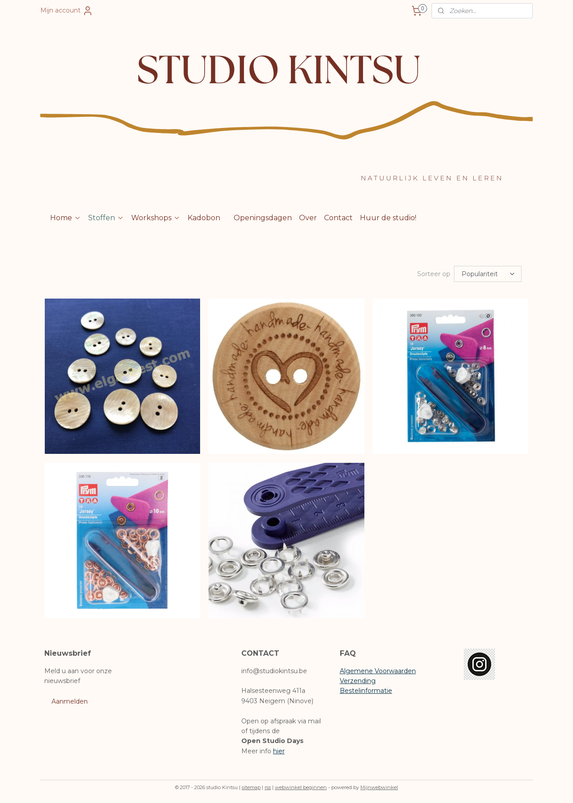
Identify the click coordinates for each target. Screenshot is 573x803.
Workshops (155, 218)
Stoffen (106, 218)
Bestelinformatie (366, 690)
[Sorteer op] (487, 273)
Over (308, 218)
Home (65, 218)
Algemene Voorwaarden (378, 670)
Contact (338, 218)
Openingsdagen (263, 218)
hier (279, 750)
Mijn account (66, 10)
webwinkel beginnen (301, 786)
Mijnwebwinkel (379, 786)
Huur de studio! (388, 218)
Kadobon (204, 218)
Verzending (358, 680)
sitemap (251, 786)
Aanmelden (69, 700)
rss (268, 786)
